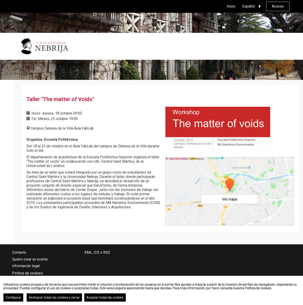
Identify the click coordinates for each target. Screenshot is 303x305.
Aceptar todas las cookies (105, 297)
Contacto (19, 252)
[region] (151, 290)
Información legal (26, 266)
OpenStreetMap (178, 158)
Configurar (13, 297)
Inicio (231, 6)
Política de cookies (27, 273)
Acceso (278, 6)
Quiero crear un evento (30, 259)
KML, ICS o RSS (97, 252)
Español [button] (252, 6)
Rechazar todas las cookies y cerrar (54, 297)
